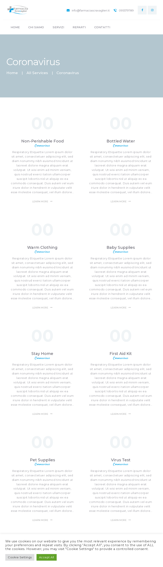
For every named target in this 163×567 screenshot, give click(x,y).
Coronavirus (42, 145)
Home (12, 73)
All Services (37, 73)
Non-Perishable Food (42, 141)
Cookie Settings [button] (20, 557)
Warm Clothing (42, 247)
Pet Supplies (42, 460)
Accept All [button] (46, 557)
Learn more (40, 201)
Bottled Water (121, 141)
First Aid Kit (121, 353)
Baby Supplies (121, 247)
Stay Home (42, 353)
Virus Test (121, 460)
